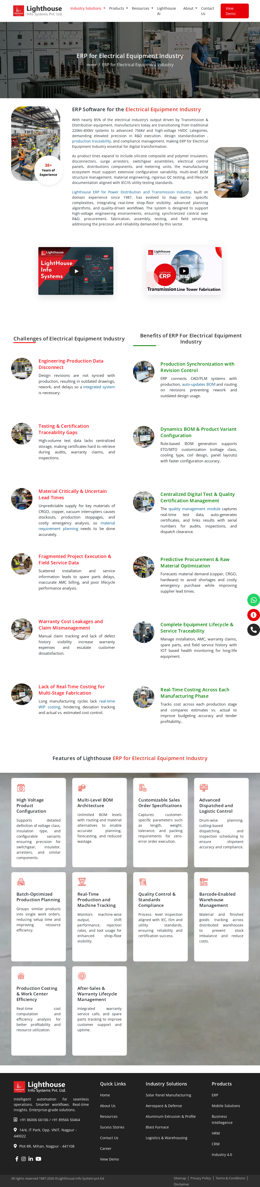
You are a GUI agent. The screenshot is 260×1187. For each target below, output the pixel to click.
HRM (216, 1133)
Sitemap (180, 1178)
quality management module (194, 508)
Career (105, 1148)
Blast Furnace (157, 1127)
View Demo (231, 11)
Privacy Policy (200, 1178)
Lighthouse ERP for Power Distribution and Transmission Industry (131, 192)
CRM (216, 1143)
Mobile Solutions (226, 1105)
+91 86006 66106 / (35, 1119)
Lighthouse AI (166, 11)
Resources (109, 1116)
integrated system (99, 386)
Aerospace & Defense (164, 1105)
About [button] (188, 8)
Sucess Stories (112, 1127)
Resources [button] (141, 8)
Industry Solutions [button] (86, 8)
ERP (215, 1095)
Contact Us (207, 11)
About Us (108, 1105)
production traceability (91, 141)
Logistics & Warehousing (166, 1137)
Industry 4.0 (222, 1154)
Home (91, 64)
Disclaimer (181, 1184)
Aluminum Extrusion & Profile (171, 1116)
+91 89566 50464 (66, 1119)
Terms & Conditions (230, 1178)
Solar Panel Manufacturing (168, 1095)
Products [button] (117, 8)
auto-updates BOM (198, 384)
